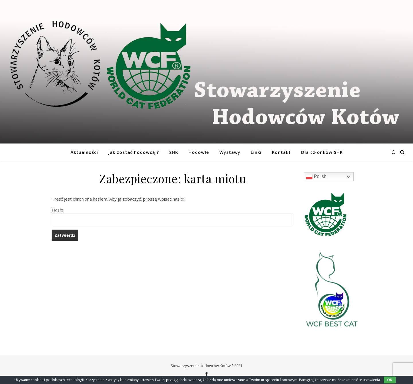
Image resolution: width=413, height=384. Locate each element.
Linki (256, 152)
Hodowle (198, 152)
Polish (316, 176)
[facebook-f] (206, 374)
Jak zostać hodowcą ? (133, 152)
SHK (173, 152)
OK (389, 380)
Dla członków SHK (322, 152)
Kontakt (281, 152)
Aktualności (84, 152)
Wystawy (229, 152)
